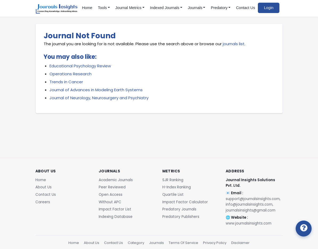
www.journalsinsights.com (248, 223)
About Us (43, 187)
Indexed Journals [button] (164, 8)
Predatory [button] (219, 8)
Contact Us (245, 8)
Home (87, 8)
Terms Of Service (183, 242)
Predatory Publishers (180, 216)
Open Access (110, 194)
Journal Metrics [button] (128, 8)
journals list (234, 44)
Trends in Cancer (66, 82)
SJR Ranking (172, 179)
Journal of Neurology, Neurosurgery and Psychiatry (98, 98)
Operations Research (70, 74)
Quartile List (173, 194)
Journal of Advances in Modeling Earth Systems (96, 90)
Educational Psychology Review (80, 66)
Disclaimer (240, 242)
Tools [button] (102, 8)
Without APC (110, 202)
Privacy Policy (214, 242)
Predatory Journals (179, 209)
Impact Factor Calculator (185, 202)
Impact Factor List (115, 209)
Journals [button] (195, 8)
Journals (156, 242)
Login (268, 8)
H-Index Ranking (176, 187)
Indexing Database (116, 216)
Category (136, 242)
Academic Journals (116, 179)
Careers (42, 202)
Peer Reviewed (112, 187)
